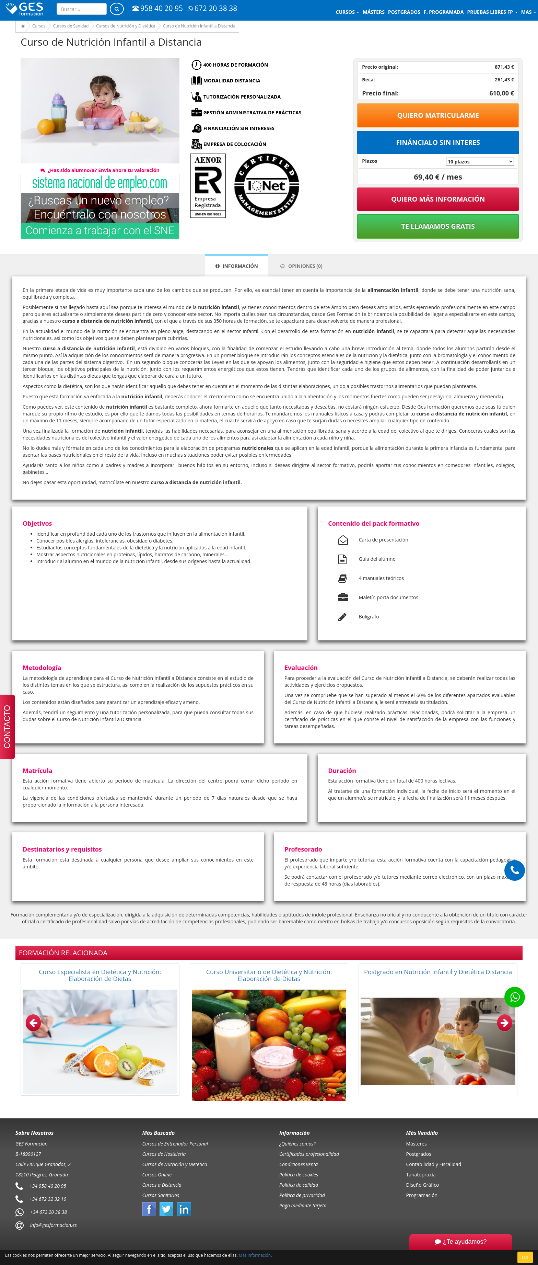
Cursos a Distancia (162, 1185)
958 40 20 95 (157, 8)
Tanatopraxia (421, 1174)
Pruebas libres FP (492, 12)
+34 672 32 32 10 (48, 1198)
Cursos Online (157, 1174)
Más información (255, 1255)
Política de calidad (298, 1185)
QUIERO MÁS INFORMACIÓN (438, 199)
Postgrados (418, 1154)
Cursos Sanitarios (160, 1195)
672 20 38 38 (212, 8)
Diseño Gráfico (422, 1185)
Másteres (416, 1143)
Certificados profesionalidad (309, 1154)
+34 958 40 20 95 (48, 1185)
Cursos (348, 12)
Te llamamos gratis (438, 226)
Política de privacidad (302, 1195)
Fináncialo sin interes (438, 142)
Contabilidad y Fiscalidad (433, 1164)
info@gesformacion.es (53, 1224)
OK (525, 1257)
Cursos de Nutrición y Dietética (174, 1164)
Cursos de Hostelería (164, 1154)
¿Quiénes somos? (297, 1143)
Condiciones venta (298, 1164)
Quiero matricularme (438, 115)
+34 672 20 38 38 (48, 1211)
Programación (422, 1195)
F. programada (444, 12)
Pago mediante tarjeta (303, 1205)
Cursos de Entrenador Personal (175, 1143)
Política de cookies (298, 1174)
